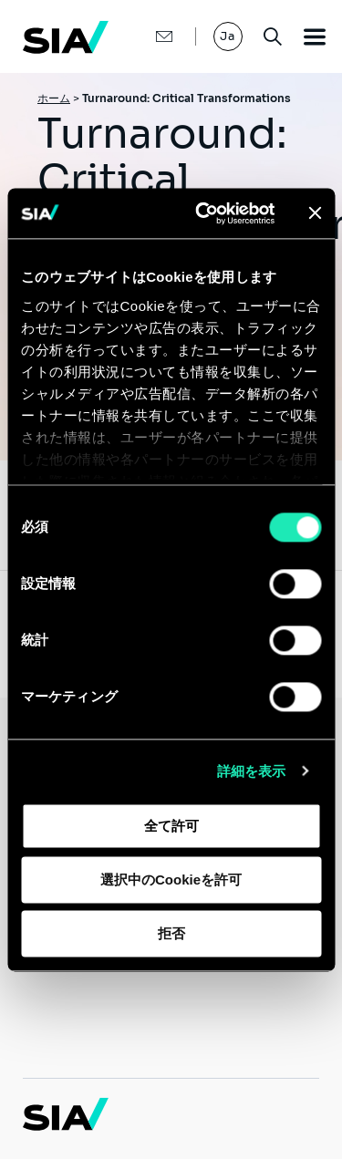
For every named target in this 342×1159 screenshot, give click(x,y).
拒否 (171, 933)
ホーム (53, 98)
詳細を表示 (251, 771)
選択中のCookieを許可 (171, 879)
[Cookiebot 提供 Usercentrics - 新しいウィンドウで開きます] (204, 213)
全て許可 (171, 825)
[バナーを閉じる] (314, 213)
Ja (228, 36)
